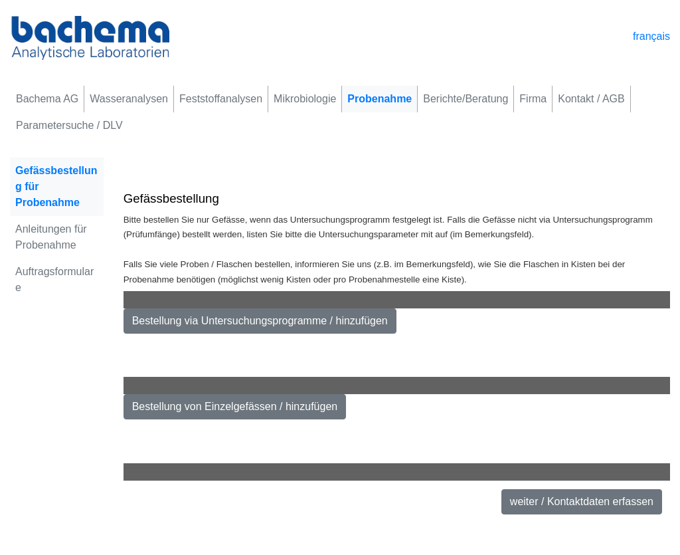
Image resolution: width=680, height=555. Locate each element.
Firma (533, 98)
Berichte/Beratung (465, 98)
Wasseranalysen (129, 98)
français (651, 36)
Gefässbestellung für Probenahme (56, 186)
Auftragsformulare (54, 279)
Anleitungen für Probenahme (51, 237)
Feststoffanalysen (220, 98)
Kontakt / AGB (591, 98)
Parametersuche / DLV (69, 125)
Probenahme (379, 98)
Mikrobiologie (305, 98)
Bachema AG (47, 98)
